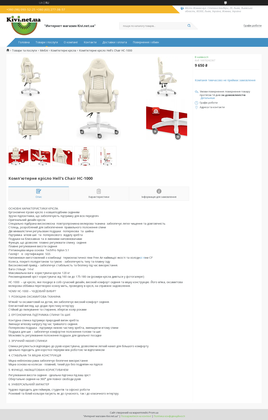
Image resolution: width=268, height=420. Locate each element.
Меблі (44, 50)
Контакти (90, 42)
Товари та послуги (24, 50)
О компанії (71, 42)
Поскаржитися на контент (136, 416)
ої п (142, 257)
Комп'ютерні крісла (63, 50)
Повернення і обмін (146, 42)
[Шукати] (189, 25)
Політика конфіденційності (169, 416)
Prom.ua (153, 412)
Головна (24, 42)
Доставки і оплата (114, 42)
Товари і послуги (47, 42)
